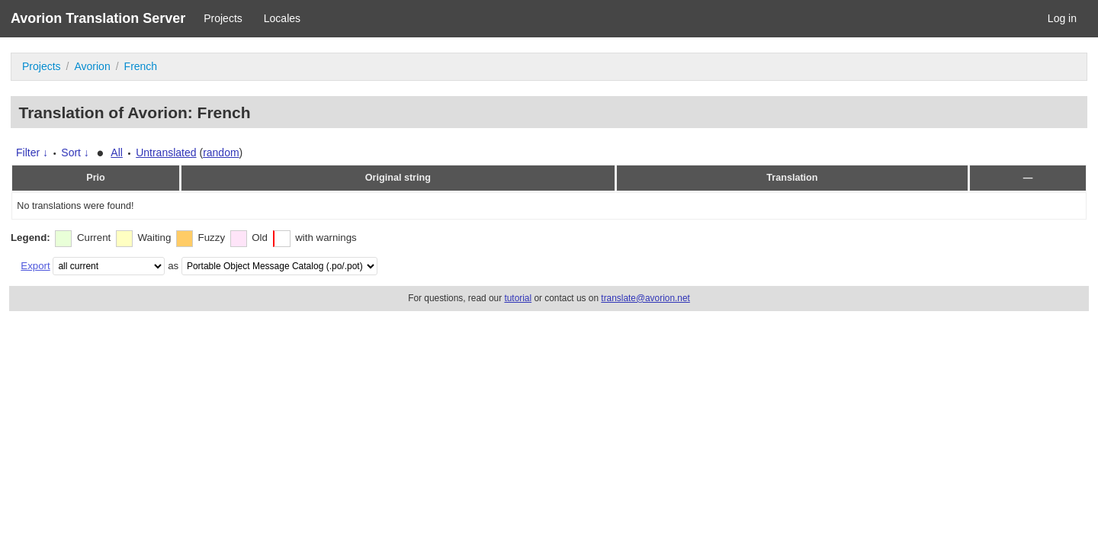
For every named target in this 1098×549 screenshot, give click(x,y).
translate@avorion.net (645, 298)
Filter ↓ (32, 152)
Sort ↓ (75, 152)
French (141, 66)
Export (35, 265)
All (117, 152)
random (221, 152)
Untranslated (166, 152)
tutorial (517, 298)
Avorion (92, 66)
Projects (223, 18)
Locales (282, 18)
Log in (1062, 18)
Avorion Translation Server (98, 18)
